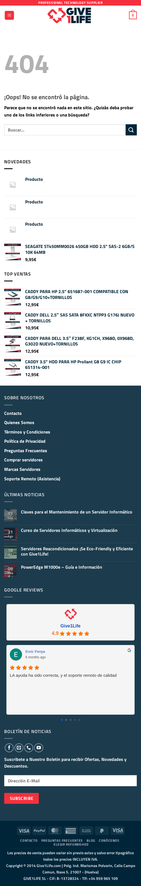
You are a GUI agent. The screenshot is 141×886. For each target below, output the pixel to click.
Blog (91, 840)
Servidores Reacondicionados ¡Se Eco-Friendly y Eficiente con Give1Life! (77, 551)
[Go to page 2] (70, 720)
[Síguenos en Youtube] (38, 747)
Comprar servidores (23, 459)
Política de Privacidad (25, 441)
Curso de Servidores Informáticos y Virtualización (69, 530)
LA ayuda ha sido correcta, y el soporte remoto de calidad (63, 675)
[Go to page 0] (62, 720)
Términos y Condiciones (27, 432)
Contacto (13, 413)
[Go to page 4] (79, 720)
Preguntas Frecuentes (25, 450)
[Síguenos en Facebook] (9, 747)
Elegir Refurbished (71, 844)
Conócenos (109, 840)
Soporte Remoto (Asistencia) (32, 478)
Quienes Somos (19, 422)
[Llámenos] (28, 747)
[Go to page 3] (75, 720)
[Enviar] (131, 129)
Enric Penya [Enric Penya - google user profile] (35, 651)
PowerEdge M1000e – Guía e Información (61, 567)
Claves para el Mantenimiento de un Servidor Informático (76, 512)
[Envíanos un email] (19, 747)
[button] (9, 15)
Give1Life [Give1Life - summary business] (70, 626)
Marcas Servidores (22, 469)
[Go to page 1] (66, 720)
